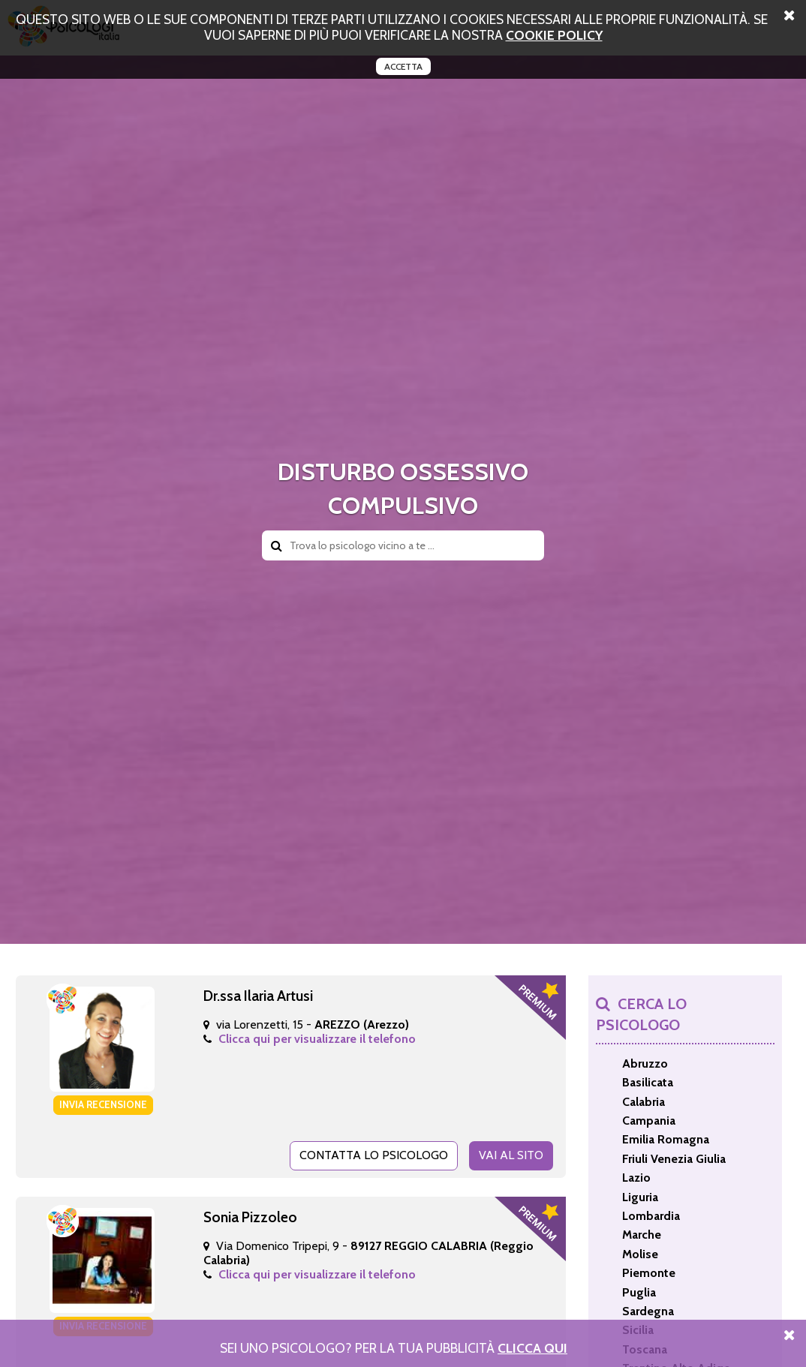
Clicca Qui (532, 1348)
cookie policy (554, 35)
